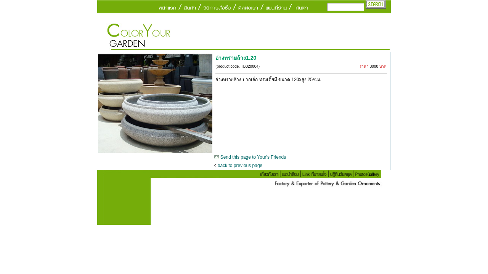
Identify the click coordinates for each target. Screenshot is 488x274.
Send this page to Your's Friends (253, 157)
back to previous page (240, 165)
